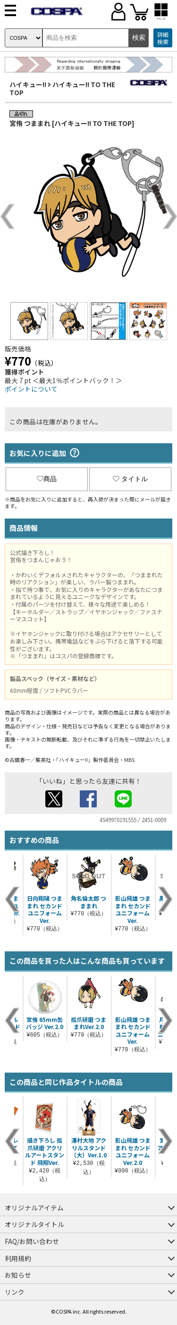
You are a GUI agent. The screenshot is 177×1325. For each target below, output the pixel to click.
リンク (15, 1292)
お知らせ (18, 1275)
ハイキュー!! (27, 84)
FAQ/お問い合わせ (32, 1241)
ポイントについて (31, 389)
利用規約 (18, 1258)
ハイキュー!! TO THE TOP (62, 89)
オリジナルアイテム (34, 1207)
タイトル (130, 479)
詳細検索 (163, 38)
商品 (47, 479)
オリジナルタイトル (34, 1224)
